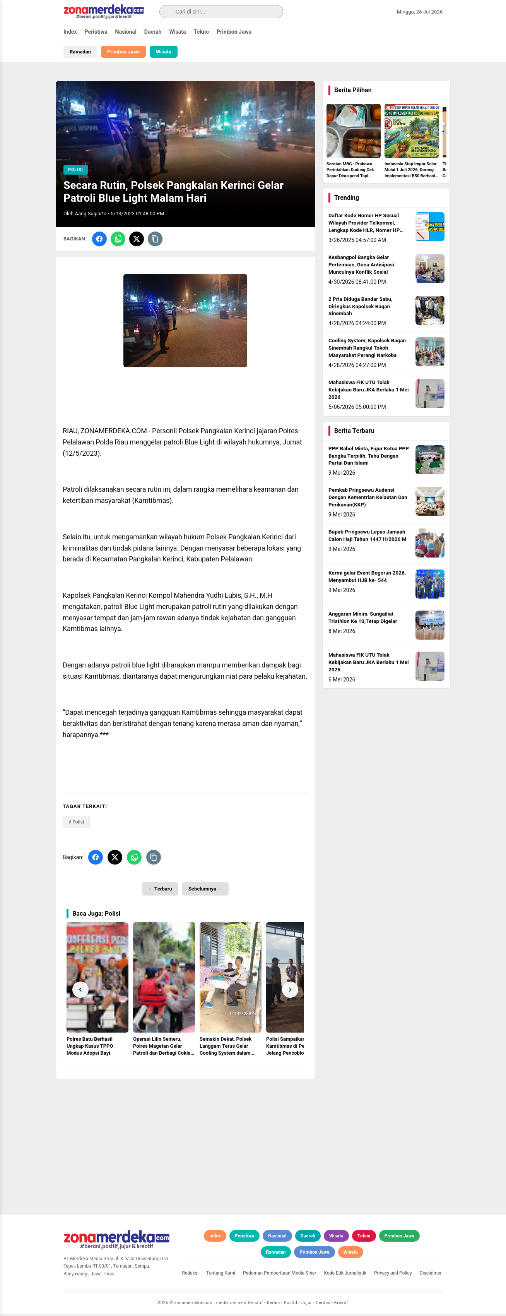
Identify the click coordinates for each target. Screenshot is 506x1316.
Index (70, 32)
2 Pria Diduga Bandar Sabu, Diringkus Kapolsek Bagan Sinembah (360, 309)
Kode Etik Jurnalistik (345, 1275)
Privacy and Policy (393, 1275)
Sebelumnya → (205, 891)
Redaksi (190, 1275)
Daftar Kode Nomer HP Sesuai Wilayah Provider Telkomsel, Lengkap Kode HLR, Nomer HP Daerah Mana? (364, 229)
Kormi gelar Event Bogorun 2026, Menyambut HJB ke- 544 (367, 579)
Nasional (126, 32)
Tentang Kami (220, 1275)
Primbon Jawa (234, 32)
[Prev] (80, 992)
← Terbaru (160, 891)
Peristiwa (96, 32)
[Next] (290, 992)
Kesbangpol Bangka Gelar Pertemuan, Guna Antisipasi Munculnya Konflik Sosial (361, 267)
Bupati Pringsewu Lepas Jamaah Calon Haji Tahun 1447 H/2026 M (367, 538)
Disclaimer (431, 1275)
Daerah (153, 32)
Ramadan (80, 51)
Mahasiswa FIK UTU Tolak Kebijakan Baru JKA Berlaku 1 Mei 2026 (368, 392)
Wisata (177, 32)
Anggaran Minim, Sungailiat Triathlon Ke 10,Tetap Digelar (362, 620)
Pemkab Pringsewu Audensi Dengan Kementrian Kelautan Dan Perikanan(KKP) (367, 500)
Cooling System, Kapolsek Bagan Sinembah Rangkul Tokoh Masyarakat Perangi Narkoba (367, 350)
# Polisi (76, 824)
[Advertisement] (185, 1141)
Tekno (201, 32)
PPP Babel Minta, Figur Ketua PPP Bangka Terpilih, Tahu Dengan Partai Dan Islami (368, 458)
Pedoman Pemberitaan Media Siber (279, 1275)
